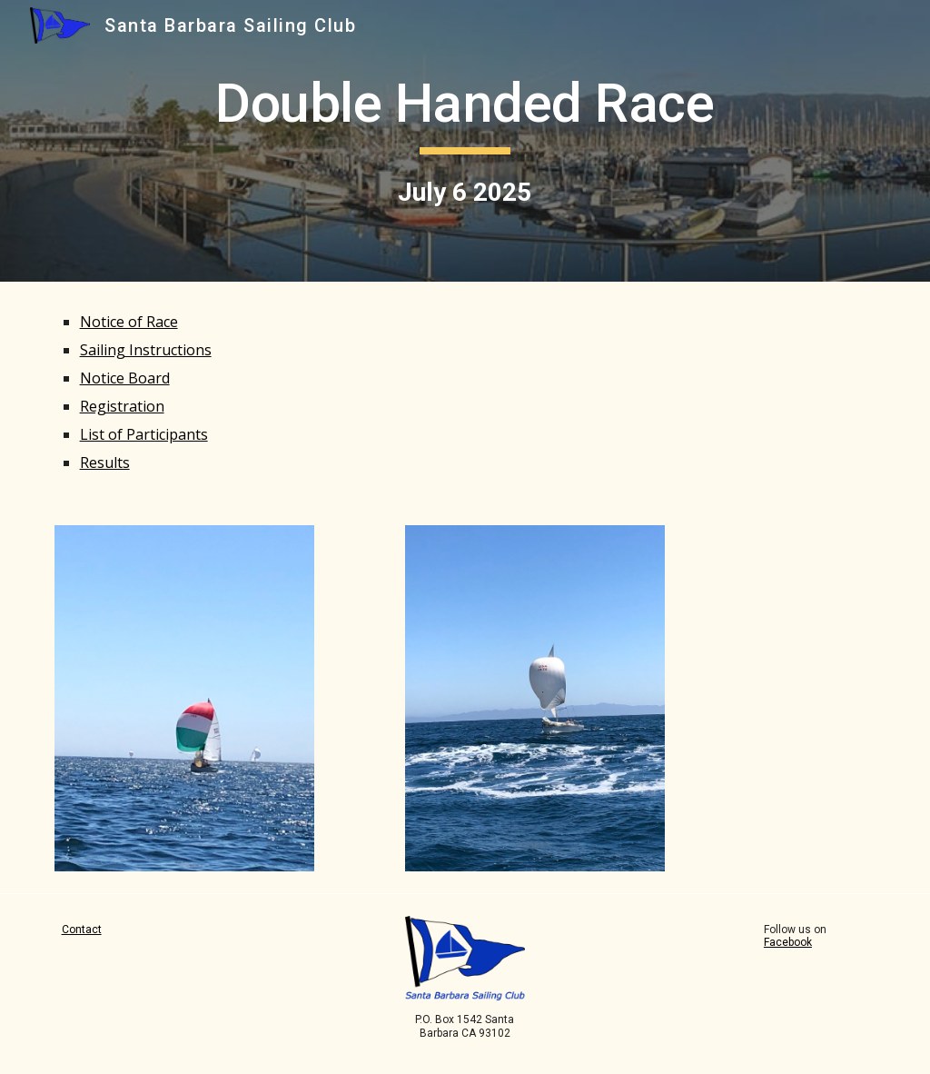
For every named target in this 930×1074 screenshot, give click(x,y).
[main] (464, 140)
